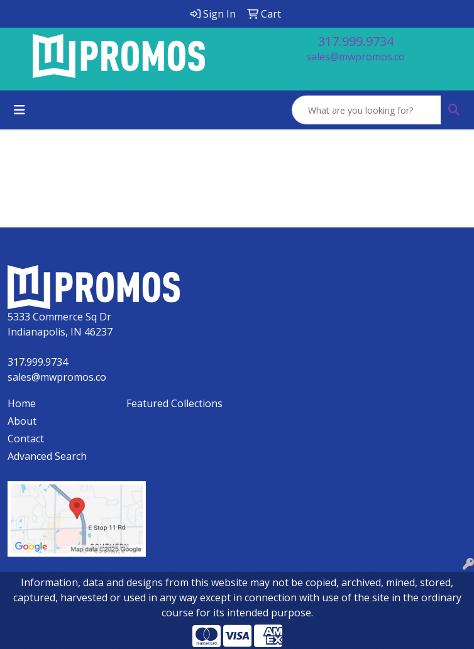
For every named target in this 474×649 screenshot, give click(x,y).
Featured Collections (174, 403)
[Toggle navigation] (19, 110)
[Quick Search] (366, 109)
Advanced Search (47, 456)
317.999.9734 (356, 41)
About (22, 421)
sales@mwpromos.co (355, 56)
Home (22, 403)
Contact (26, 438)
